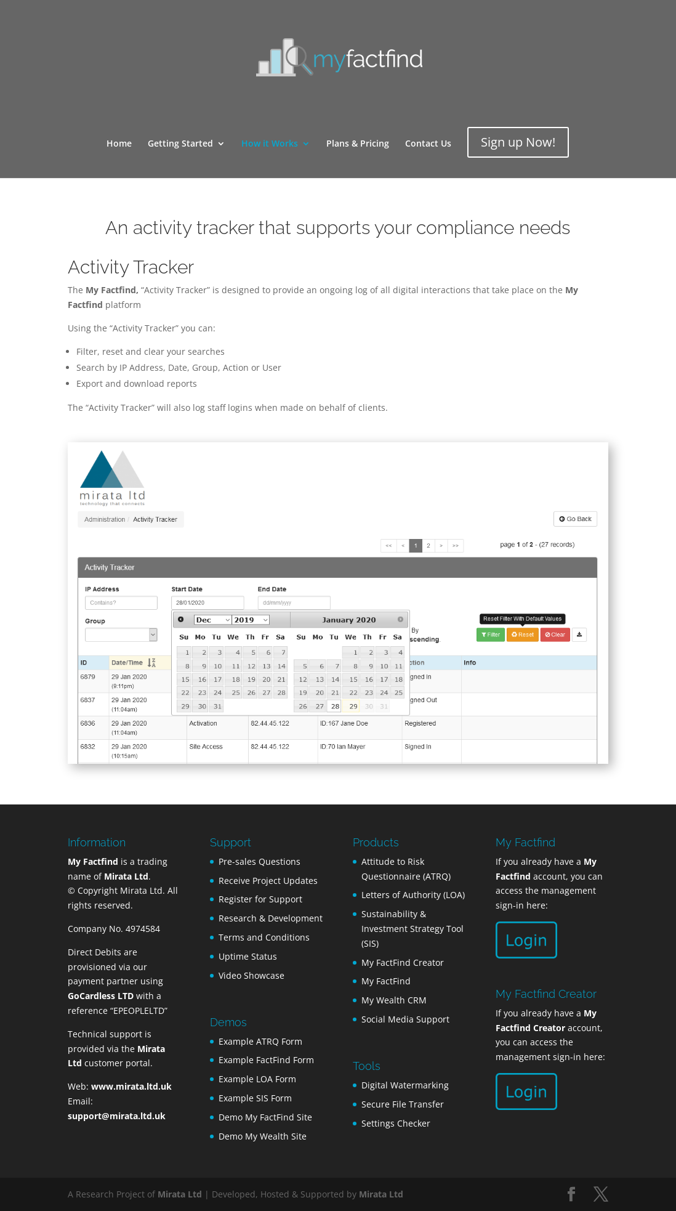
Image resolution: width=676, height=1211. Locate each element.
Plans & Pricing (357, 144)
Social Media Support (405, 1019)
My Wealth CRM (394, 1000)
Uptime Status (248, 956)
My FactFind (386, 981)
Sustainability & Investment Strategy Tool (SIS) (412, 928)
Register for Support (260, 899)
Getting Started (180, 144)
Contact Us (428, 144)
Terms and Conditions (264, 937)
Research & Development (271, 918)
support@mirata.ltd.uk (117, 1116)
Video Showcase (251, 975)
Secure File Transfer (402, 1104)
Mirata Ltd (180, 1194)
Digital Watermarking (405, 1085)
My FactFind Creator (402, 962)
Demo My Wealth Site (263, 1136)
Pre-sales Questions (259, 861)
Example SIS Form (255, 1098)
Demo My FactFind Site (265, 1117)
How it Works (269, 144)
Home (119, 144)
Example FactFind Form (266, 1060)
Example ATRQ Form (260, 1041)
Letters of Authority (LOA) (413, 895)
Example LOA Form (257, 1079)
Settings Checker (395, 1123)
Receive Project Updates (268, 880)
